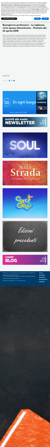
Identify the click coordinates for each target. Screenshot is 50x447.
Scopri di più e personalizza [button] (9, 18)
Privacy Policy (42, 277)
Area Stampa (42, 275)
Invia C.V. (41, 272)
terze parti (21, 6)
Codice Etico (42, 281)
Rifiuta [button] (37, 18)
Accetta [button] (45, 18)
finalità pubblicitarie (36, 9)
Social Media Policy (43, 279)
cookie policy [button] (42, 5)
